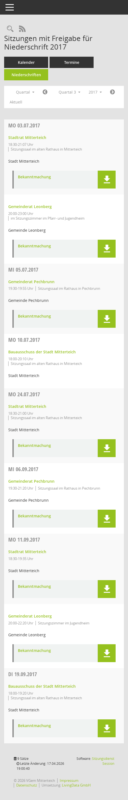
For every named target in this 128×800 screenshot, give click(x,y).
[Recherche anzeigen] (10, 29)
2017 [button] (95, 92)
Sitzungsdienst (103, 761)
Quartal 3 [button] (69, 92)
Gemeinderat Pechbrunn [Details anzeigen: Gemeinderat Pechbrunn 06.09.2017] (31, 481)
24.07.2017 (24, 394)
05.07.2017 (23, 269)
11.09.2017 (24, 539)
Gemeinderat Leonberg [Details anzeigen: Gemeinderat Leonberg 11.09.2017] (30, 616)
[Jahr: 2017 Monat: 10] (112, 92)
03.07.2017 (24, 125)
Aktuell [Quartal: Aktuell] (16, 102)
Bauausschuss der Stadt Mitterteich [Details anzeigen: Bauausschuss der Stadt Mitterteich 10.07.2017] (42, 351)
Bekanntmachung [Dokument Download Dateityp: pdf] (34, 177)
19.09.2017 (22, 674)
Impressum (69, 780)
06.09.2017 (23, 469)
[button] (107, 180)
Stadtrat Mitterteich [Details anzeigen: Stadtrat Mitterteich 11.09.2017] (27, 551)
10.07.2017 (24, 339)
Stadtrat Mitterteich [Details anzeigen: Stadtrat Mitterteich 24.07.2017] (27, 406)
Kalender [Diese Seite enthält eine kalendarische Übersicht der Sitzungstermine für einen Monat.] (26, 62)
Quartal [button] (25, 92)
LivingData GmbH (76, 785)
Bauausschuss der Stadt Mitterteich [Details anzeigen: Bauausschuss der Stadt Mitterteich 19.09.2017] (42, 686)
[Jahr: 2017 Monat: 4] (45, 92)
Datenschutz (26, 785)
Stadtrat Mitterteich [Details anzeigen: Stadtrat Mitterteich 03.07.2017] (27, 137)
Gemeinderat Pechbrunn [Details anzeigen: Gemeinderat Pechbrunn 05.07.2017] (31, 281)
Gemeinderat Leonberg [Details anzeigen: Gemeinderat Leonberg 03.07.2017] (30, 206)
